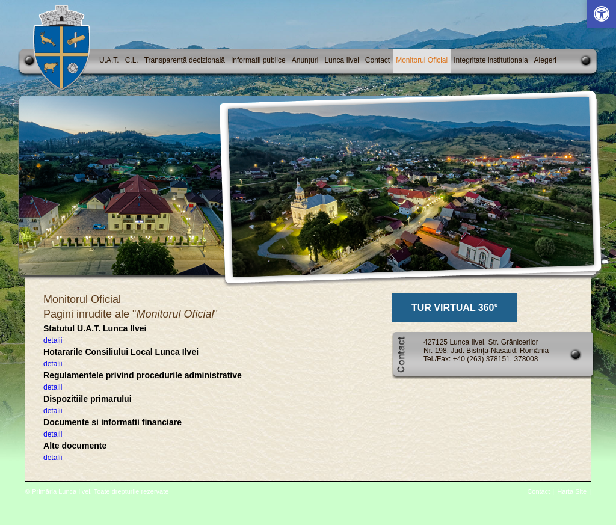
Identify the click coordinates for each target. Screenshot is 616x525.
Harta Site (572, 491)
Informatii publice (258, 60)
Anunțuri (305, 60)
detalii (52, 340)
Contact (377, 60)
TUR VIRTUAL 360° (454, 307)
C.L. (131, 60)
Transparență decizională (184, 60)
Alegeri (545, 60)
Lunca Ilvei (341, 60)
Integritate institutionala (491, 60)
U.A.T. (109, 60)
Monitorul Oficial (422, 60)
